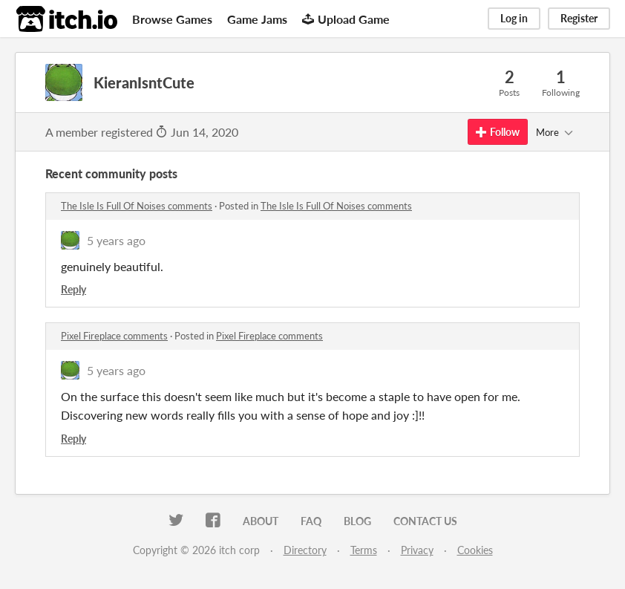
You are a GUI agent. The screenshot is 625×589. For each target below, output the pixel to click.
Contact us (425, 521)
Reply (73, 289)
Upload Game (346, 19)
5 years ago (116, 240)
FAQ (311, 521)
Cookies (475, 550)
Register (579, 18)
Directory (305, 550)
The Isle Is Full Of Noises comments (136, 206)
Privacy (417, 550)
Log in (514, 18)
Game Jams (257, 19)
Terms (363, 550)
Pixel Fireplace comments (114, 336)
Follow (498, 132)
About (260, 521)
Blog (357, 521)
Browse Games (172, 19)
